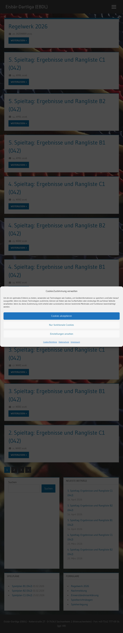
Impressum (75, 342)
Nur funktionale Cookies (61, 324)
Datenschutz (64, 342)
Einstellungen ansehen (61, 333)
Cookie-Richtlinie (50, 342)
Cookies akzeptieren (61, 315)
